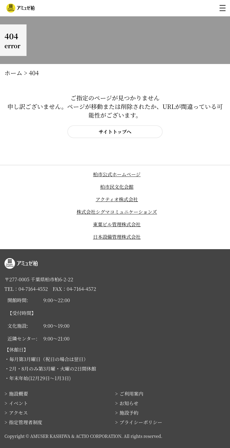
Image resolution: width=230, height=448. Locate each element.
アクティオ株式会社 (117, 199)
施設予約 (129, 412)
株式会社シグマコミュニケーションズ (117, 211)
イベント (18, 403)
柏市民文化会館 (116, 186)
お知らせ (129, 403)
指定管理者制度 (25, 422)
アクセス (18, 412)
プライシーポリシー (140, 422)
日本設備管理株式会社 (117, 236)
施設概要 (18, 393)
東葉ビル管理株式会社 (117, 224)
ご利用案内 (131, 393)
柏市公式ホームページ (117, 174)
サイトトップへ (115, 131)
